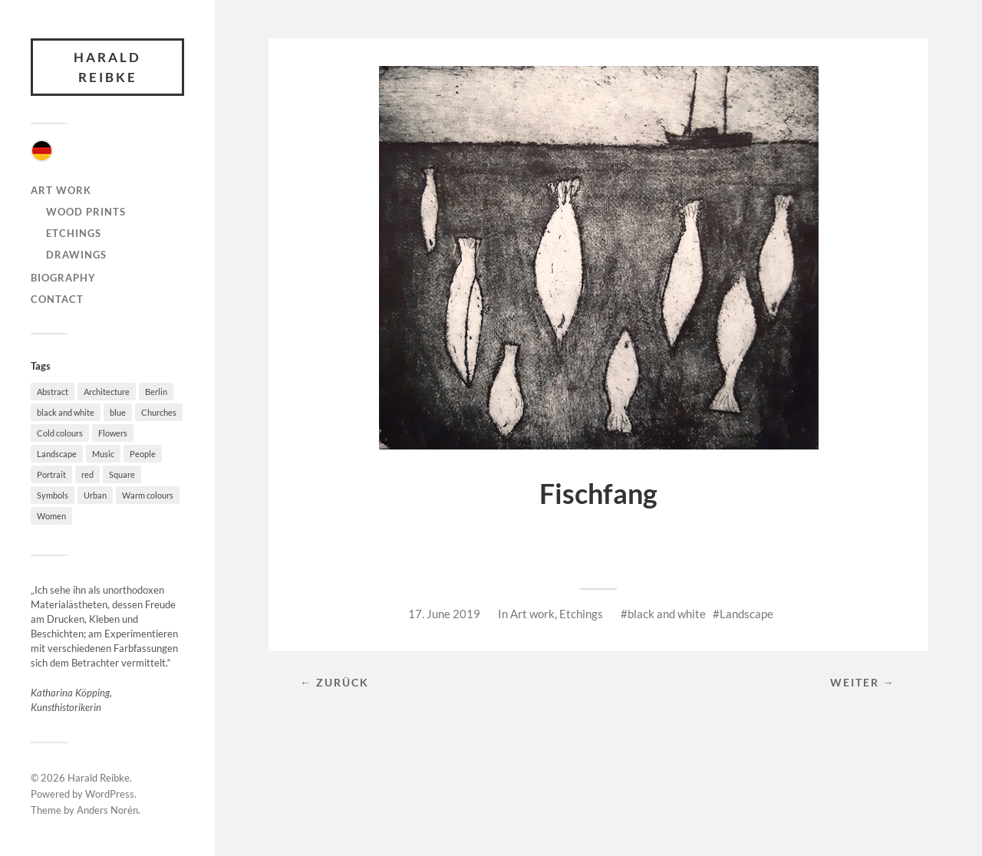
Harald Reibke (107, 67)
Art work (61, 190)
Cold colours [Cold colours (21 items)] (60, 433)
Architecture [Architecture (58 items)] (107, 392)
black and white (667, 614)
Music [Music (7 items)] (103, 454)
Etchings (73, 233)
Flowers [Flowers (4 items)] (112, 433)
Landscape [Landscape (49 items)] (57, 454)
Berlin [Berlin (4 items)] (156, 392)
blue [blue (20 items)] (118, 412)
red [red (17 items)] (87, 474)
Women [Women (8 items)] (51, 516)
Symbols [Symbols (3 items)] (52, 495)
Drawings (76, 255)
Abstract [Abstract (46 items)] (52, 392)
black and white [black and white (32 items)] (65, 412)
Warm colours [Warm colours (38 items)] (147, 495)
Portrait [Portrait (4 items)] (51, 474)
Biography (63, 278)
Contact (57, 299)
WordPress (109, 794)
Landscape (746, 614)
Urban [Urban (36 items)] (95, 495)
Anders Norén (107, 810)
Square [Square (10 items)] (122, 474)
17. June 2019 (444, 614)
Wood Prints (86, 212)
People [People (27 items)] (143, 454)
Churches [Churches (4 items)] (158, 412)
